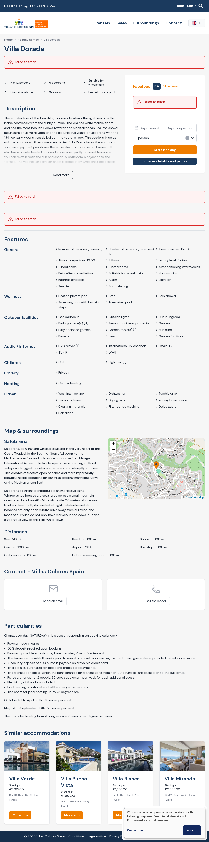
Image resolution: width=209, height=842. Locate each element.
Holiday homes (28, 39)
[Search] (201, 6)
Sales (121, 23)
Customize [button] (135, 830)
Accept (192, 830)
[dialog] (164, 823)
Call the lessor (156, 601)
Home (8, 39)
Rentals (103, 23)
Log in (192, 6)
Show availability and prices (164, 161)
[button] (156, 465)
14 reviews (170, 86)
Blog (180, 6)
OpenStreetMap (195, 497)
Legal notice (97, 836)
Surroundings (146, 23)
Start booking (165, 150)
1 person (165, 138)
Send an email (53, 601)
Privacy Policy (119, 836)
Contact (174, 23)
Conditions (76, 836)
